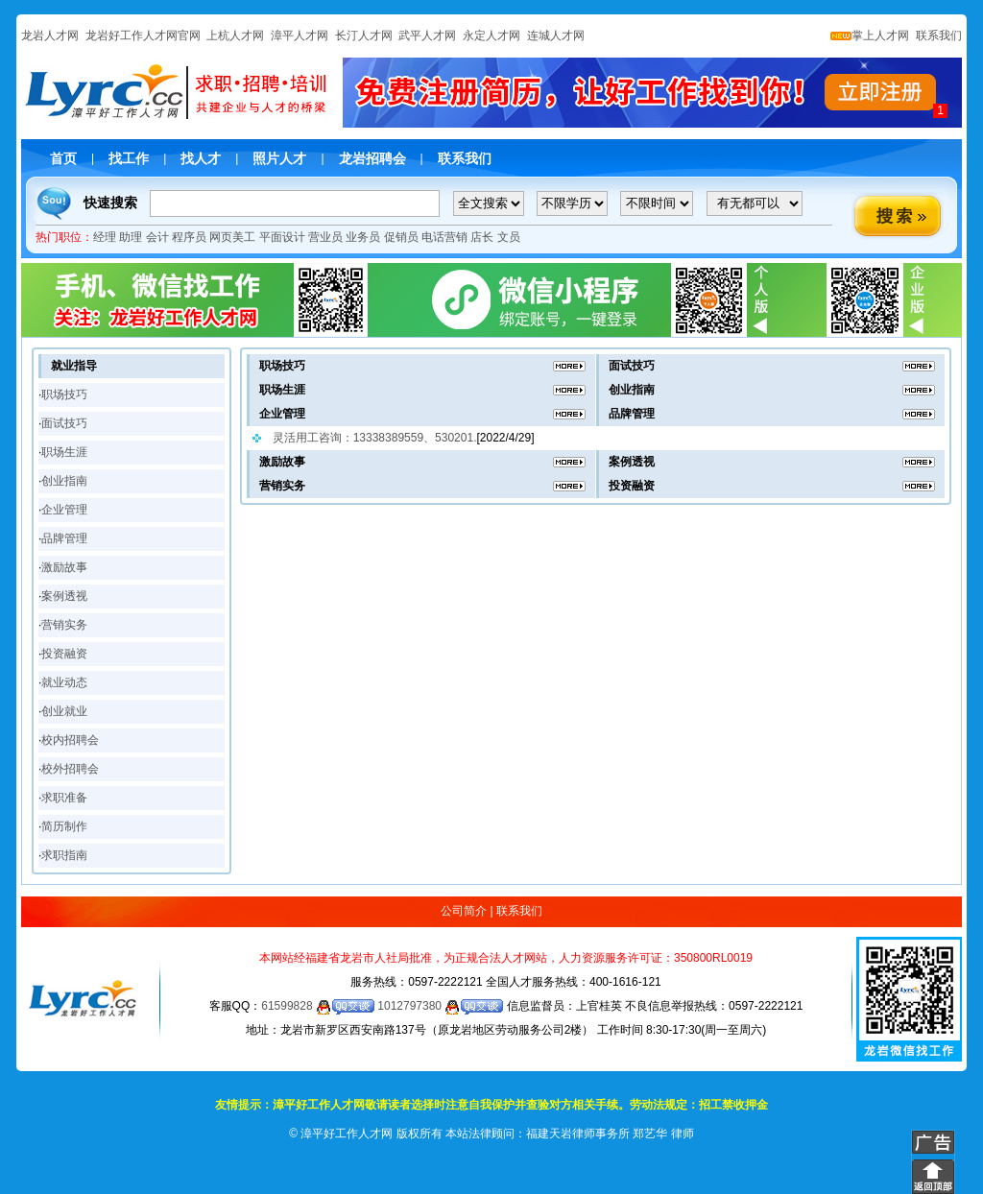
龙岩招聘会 (372, 158)
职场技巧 (64, 394)
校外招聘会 (70, 769)
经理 (104, 237)
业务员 (363, 237)
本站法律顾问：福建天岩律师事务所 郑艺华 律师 (569, 1133)
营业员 (325, 237)
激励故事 (64, 567)
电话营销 (444, 237)
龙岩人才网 (50, 35)
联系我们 (937, 35)
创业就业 (64, 711)
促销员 (401, 237)
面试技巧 (64, 423)
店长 (481, 237)
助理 (130, 237)
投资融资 (64, 653)
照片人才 (279, 158)
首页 (63, 158)
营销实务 (64, 625)
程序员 (189, 237)
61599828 (317, 1006)
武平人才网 (427, 35)
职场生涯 (64, 452)
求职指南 (64, 855)
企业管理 (64, 509)
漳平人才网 (299, 35)
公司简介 (464, 911)
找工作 (128, 158)
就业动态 (64, 682)
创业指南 (64, 481)
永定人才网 (491, 35)
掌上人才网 (869, 35)
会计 (157, 237)
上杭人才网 (235, 35)
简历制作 (64, 826)
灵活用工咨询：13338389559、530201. (375, 437)
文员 (508, 237)
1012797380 (440, 1006)
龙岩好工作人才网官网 (143, 35)
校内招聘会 (70, 740)
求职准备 (64, 797)
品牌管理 (64, 538)
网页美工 (232, 237)
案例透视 (64, 596)
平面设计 (282, 237)
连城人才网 (556, 35)
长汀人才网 (364, 35)
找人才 (200, 158)
